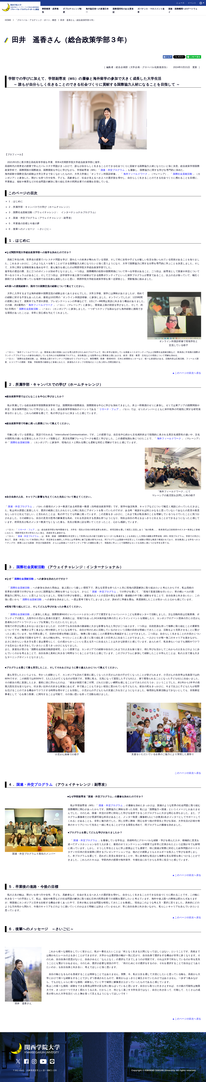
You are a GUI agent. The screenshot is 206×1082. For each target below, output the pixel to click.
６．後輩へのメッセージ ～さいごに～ (31, 229)
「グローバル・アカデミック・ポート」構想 (35, 20)
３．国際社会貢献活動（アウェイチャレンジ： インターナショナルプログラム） (52, 212)
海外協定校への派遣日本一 (97, 10)
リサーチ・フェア (109, 409)
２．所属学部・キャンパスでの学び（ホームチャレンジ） (39, 207)
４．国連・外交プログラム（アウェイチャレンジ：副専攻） (40, 218)
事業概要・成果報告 (50, 10)
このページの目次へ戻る (188, 773)
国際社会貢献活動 (182, 174)
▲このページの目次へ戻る (186, 373)
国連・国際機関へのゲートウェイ (182, 10)
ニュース (180, 3)
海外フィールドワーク (135, 174)
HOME (8, 20)
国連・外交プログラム (113, 170)
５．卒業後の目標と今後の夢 (25, 223)
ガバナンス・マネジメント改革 (150, 10)
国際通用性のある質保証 (123, 10)
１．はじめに (16, 201)
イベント (192, 3)
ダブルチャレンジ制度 (72, 10)
